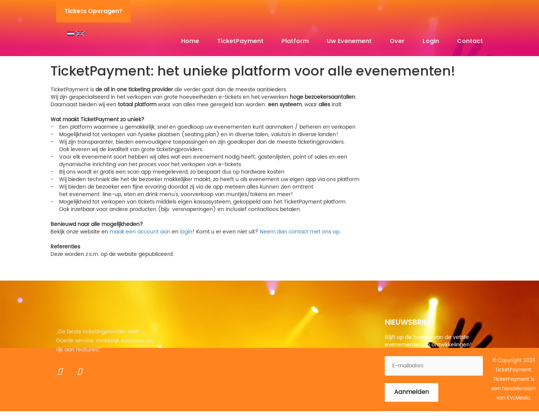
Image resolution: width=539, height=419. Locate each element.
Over (397, 41)
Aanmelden (411, 392)
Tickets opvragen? (93, 11)
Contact (470, 41)
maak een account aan (140, 231)
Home (190, 41)
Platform (295, 41)
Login (431, 41)
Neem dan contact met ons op (299, 231)
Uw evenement (349, 41)
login (186, 231)
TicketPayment (240, 41)
